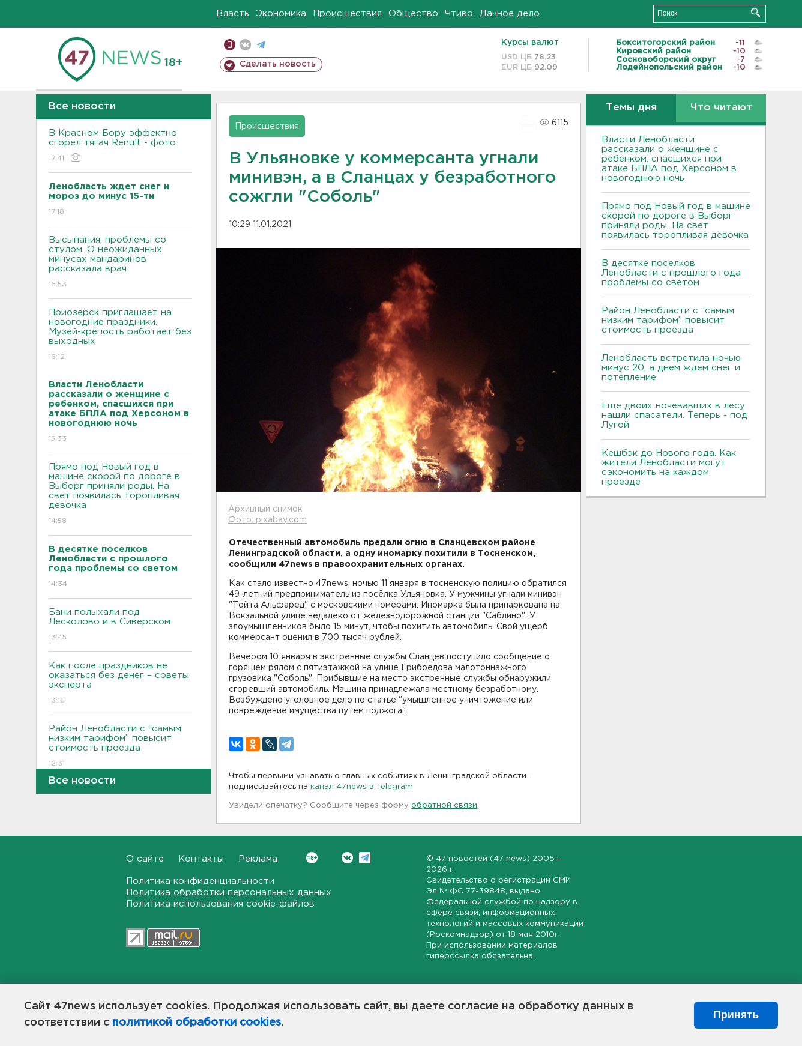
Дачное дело (510, 13)
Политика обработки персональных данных (228, 892)
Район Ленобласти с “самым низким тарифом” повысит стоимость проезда (120, 747)
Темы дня (631, 107)
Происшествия (347, 13)
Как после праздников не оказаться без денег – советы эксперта (120, 684)
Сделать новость (278, 64)
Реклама (257, 859)
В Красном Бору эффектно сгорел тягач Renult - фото (120, 146)
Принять (736, 1015)
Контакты (201, 859)
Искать (755, 12)
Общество (413, 13)
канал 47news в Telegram (361, 787)
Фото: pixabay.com (267, 520)
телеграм (261, 44)
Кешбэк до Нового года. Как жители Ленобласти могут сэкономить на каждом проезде (669, 467)
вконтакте (245, 44)
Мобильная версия (229, 44)
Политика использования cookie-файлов (220, 904)
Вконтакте (312, 857)
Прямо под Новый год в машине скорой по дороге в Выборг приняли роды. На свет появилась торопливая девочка (120, 494)
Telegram (364, 857)
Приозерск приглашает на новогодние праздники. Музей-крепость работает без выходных (120, 335)
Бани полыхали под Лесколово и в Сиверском (120, 625)
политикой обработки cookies (196, 1022)
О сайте (145, 859)
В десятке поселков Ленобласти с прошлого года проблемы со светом (671, 272)
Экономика (281, 13)
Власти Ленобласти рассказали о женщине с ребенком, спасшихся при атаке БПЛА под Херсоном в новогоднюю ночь (669, 159)
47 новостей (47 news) (483, 859)
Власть (232, 13)
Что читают (721, 107)
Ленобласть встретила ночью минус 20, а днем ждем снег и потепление (671, 367)
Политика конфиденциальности (200, 881)
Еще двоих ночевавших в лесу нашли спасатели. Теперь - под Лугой (674, 415)
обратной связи (444, 805)
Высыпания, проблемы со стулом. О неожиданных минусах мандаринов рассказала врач (120, 262)
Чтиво (459, 13)
